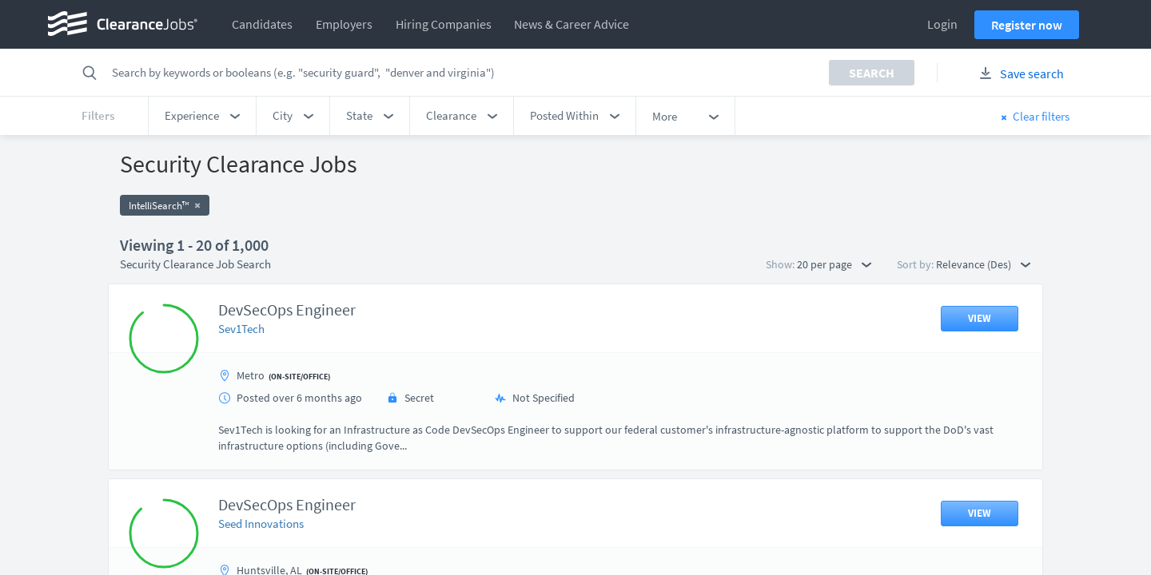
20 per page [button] (834, 264)
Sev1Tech (241, 328)
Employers (344, 24)
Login (942, 24)
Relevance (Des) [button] (983, 264)
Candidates (262, 24)
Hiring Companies (444, 24)
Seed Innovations (261, 523)
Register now (1026, 25)
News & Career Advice (571, 24)
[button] (202, 116)
